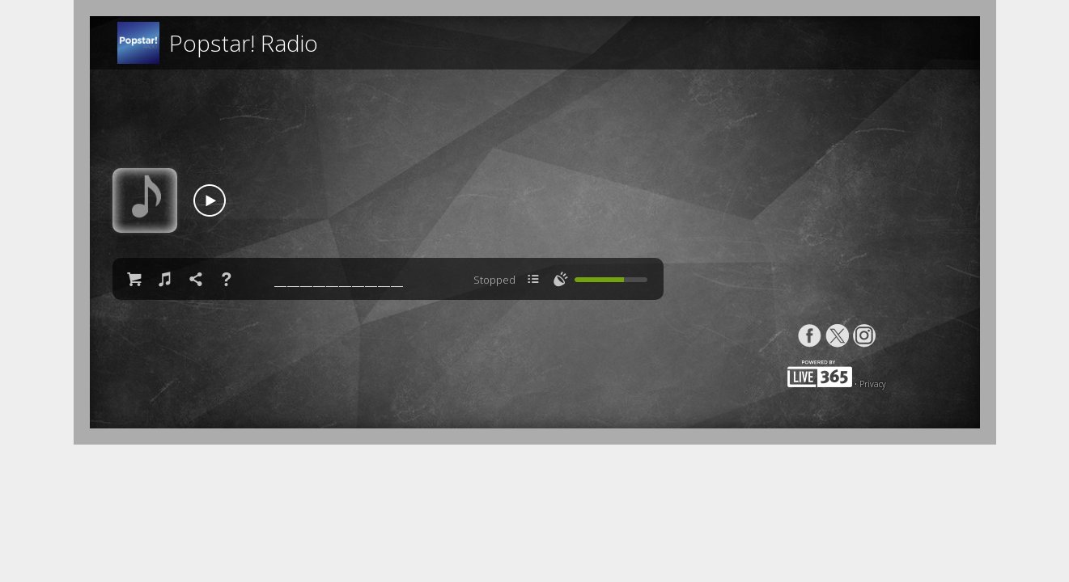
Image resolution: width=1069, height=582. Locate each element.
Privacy (872, 384)
